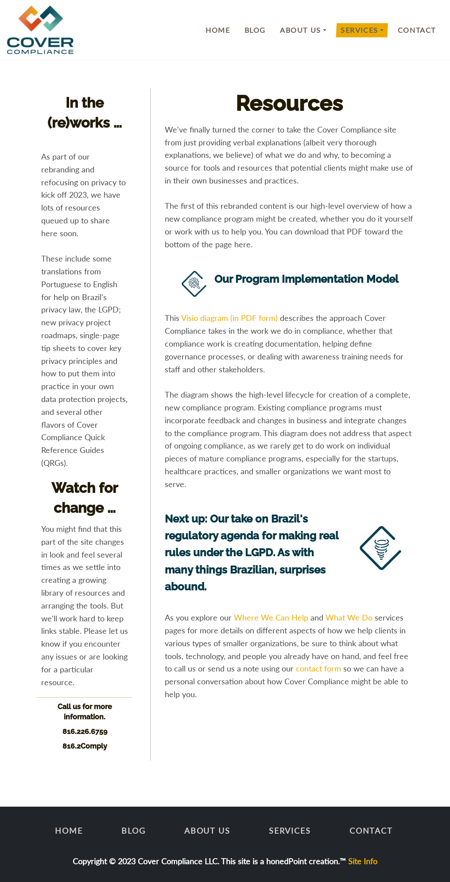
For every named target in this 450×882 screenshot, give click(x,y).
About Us (300, 30)
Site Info (362, 861)
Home (218, 30)
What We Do (349, 617)
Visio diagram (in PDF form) (229, 318)
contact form (318, 668)
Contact (417, 30)
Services (359, 30)
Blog (255, 30)
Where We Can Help (271, 617)
